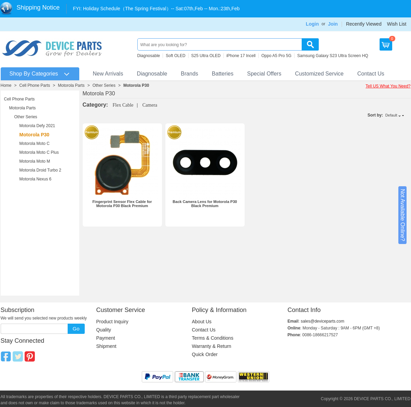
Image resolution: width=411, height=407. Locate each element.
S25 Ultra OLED (206, 55)
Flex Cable (123, 105)
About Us (202, 321)
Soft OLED (175, 55)
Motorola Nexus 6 (35, 179)
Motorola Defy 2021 (37, 125)
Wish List (397, 24)
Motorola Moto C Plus (39, 152)
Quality (103, 330)
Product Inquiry (112, 321)
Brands (189, 74)
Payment (105, 338)
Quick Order (205, 354)
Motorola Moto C (34, 143)
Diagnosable (148, 55)
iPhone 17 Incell (241, 55)
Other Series (104, 85)
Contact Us (370, 74)
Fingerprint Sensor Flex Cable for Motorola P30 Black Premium (122, 204)
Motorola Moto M (34, 161)
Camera (149, 105)
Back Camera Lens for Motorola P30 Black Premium (205, 204)
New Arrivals (108, 74)
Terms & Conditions (212, 338)
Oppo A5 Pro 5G (276, 55)
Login (312, 24)
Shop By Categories (34, 74)
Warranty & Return (211, 346)
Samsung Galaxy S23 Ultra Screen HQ (332, 55)
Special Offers (264, 74)
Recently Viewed (364, 24)
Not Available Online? (403, 215)
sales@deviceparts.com (322, 321)
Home (6, 85)
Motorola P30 (136, 85)
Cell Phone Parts (34, 85)
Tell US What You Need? (388, 86)
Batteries (222, 74)
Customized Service (319, 74)
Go (75, 328)
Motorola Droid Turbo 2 (40, 170)
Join (333, 24)
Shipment (106, 346)
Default (391, 115)
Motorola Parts (71, 85)
